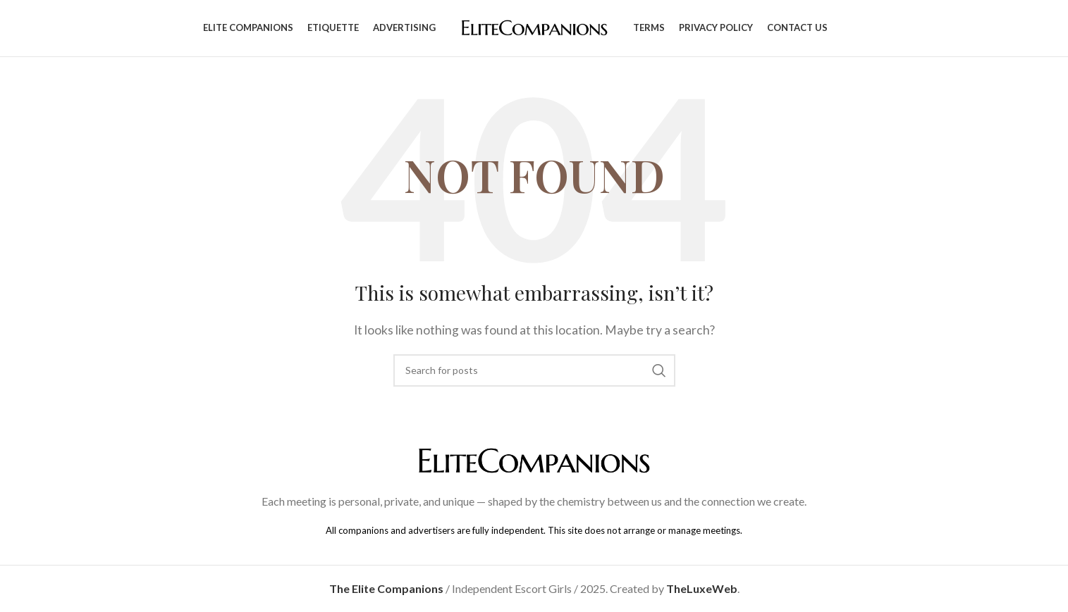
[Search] (534, 370)
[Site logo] (534, 26)
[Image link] (534, 459)
